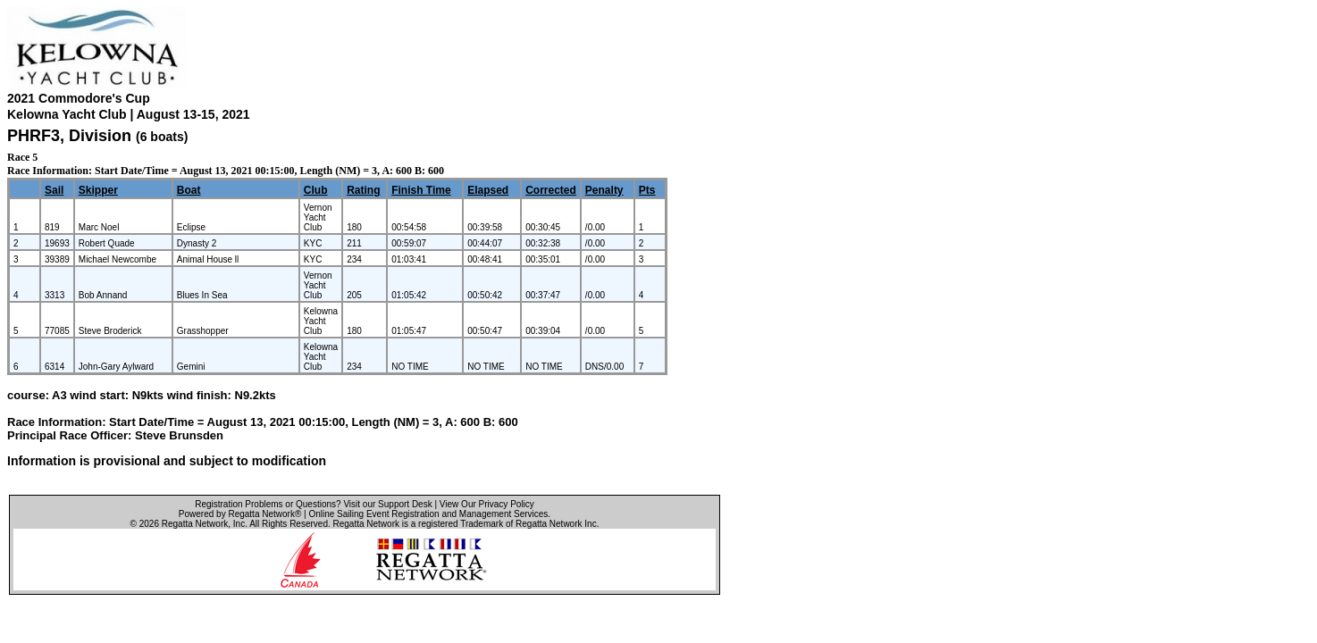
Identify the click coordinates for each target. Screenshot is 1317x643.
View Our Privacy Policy (487, 504)
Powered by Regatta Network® (240, 514)
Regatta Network (195, 524)
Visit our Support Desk (387, 504)
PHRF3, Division (71, 136)
